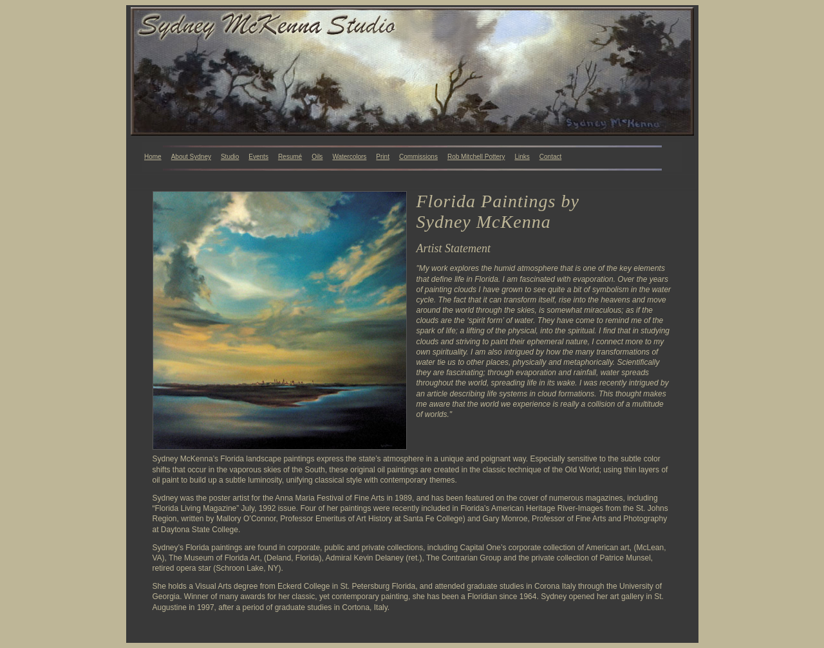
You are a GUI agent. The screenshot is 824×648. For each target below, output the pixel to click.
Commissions (418, 156)
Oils (317, 156)
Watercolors (349, 156)
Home (153, 156)
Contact (550, 156)
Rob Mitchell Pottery (476, 156)
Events (258, 156)
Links (521, 156)
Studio (230, 156)
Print (382, 156)
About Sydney (191, 156)
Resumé (290, 156)
